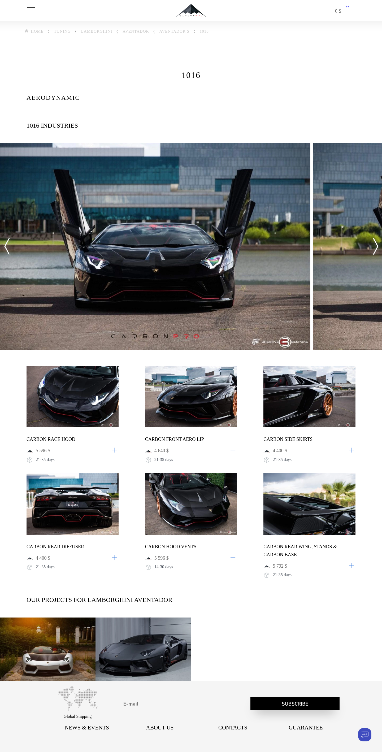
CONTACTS (232, 727)
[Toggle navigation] (31, 11)
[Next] (375, 247)
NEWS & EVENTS (87, 727)
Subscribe (295, 704)
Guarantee (306, 727)
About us (159, 727)
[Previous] (7, 247)
